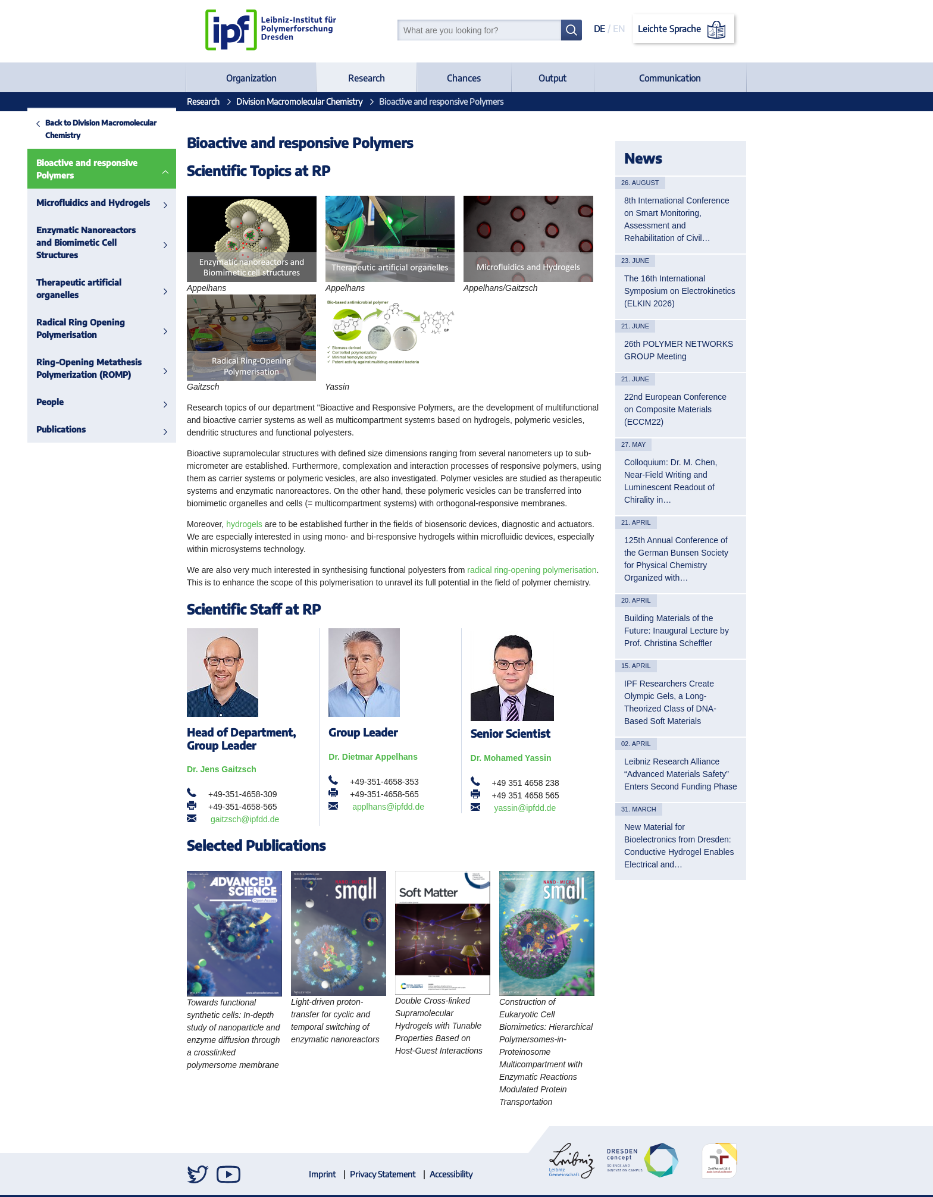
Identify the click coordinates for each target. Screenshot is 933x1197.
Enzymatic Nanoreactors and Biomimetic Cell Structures (58, 242)
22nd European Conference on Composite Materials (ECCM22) (675, 409)
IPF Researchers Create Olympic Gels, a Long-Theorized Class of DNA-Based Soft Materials (670, 702)
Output (552, 78)
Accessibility (451, 1174)
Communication (670, 78)
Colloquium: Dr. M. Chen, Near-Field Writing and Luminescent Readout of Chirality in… (670, 481)
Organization (251, 78)
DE (599, 28)
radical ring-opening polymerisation (531, 570)
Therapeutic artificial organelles (51, 288)
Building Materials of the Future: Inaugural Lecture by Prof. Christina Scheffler (676, 630)
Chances (464, 78)
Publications (33, 429)
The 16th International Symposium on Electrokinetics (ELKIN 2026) (679, 291)
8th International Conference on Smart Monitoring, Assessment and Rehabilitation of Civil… (677, 219)
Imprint (322, 1174)
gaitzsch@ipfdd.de (245, 819)
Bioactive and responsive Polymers (59, 169)
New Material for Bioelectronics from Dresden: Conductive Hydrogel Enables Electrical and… (679, 845)
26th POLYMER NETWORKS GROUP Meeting (678, 350)
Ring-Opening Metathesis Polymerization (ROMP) (61, 368)
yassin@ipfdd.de (525, 808)
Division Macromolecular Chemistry (299, 101)
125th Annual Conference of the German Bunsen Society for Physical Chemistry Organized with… (676, 558)
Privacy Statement (382, 1174)
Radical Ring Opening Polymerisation (53, 328)
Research (366, 78)
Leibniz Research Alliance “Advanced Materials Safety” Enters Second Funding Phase (680, 774)
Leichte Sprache (684, 30)
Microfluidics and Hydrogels (66, 203)
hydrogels (244, 524)
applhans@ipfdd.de (388, 806)
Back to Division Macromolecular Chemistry (73, 129)
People (22, 402)
